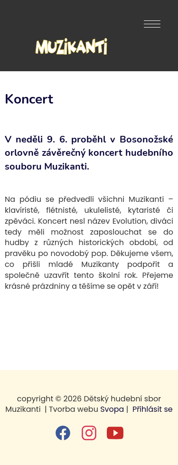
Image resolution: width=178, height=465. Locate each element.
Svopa (112, 409)
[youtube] (115, 433)
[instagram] (89, 433)
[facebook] (63, 433)
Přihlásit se (152, 409)
